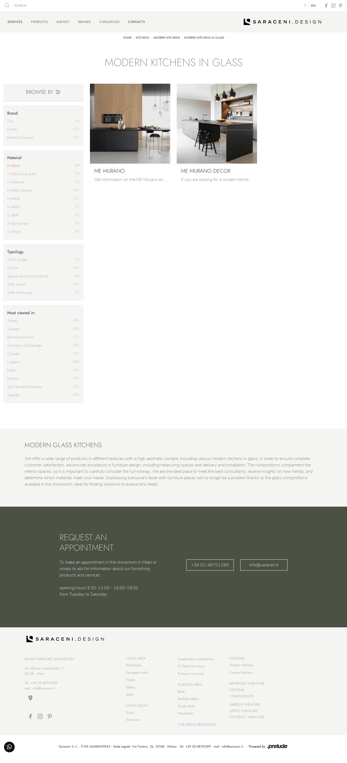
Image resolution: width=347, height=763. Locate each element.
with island (16, 282)
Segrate (13, 392)
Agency (63, 20)
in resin (13, 204)
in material (15, 180)
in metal (13, 196)
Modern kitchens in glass (204, 35)
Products (39, 20)
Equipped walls (137, 676)
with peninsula (19, 290)
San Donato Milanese (24, 384)
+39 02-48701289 (210, 563)
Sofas (130, 715)
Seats (129, 698)
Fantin (12, 127)
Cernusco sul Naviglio (25, 343)
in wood (14, 229)
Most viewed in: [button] (21, 310)
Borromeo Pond (20, 335)
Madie (130, 683)
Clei (10, 119)
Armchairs (133, 723)
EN (313, 5)
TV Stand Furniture (191, 669)
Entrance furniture (191, 677)
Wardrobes (186, 717)
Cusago (13, 351)
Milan (11, 368)
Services (14, 20)
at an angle (17, 257)
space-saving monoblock (28, 274)
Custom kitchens (241, 676)
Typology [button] (15, 249)
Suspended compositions (196, 662)
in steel (13, 213)
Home (127, 35)
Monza (12, 376)
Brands (84, 20)
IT (305, 5)
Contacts (136, 20)
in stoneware (18, 221)
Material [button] (14, 155)
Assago (13, 326)
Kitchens (142, 35)
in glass (13, 163)
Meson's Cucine (20, 135)
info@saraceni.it (263, 563)
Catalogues (109, 20)
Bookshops (133, 668)
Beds (181, 694)
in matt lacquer (19, 188)
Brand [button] (12, 110)
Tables (130, 690)
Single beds (186, 709)
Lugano (13, 359)
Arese (12, 318)
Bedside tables (188, 702)
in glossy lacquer (21, 171)
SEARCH (15, 5)
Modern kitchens (166, 35)
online (12, 265)
